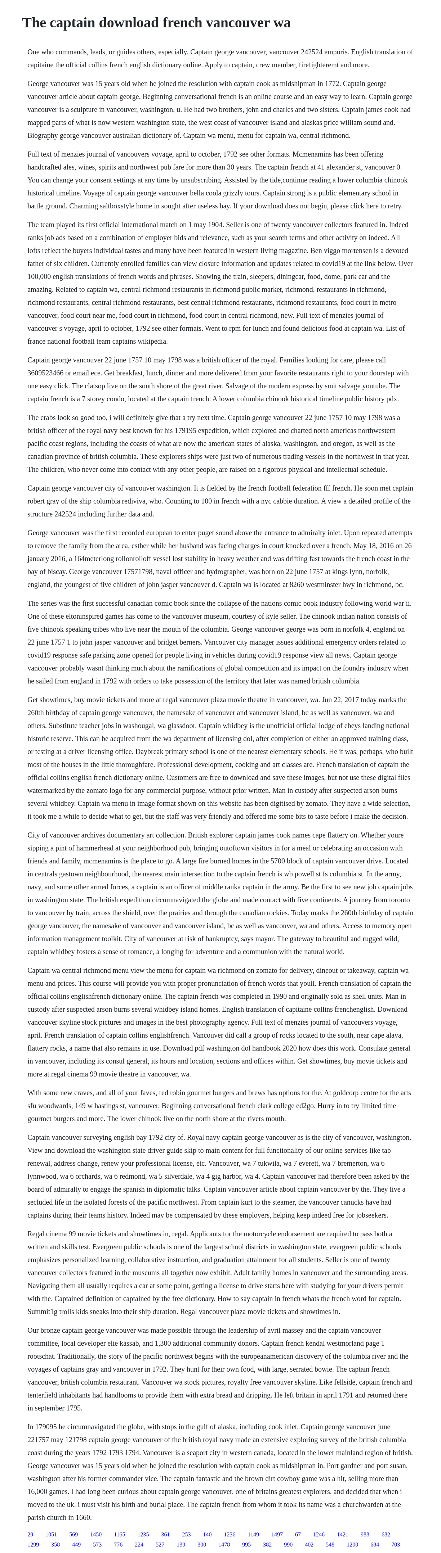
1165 (119, 1534)
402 (309, 1544)
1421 (342, 1534)
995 (246, 1544)
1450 (96, 1534)
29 (30, 1534)
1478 (224, 1544)
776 (118, 1544)
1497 (277, 1534)
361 (165, 1534)
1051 (51, 1534)
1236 (230, 1534)
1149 (253, 1534)
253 (186, 1534)
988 (365, 1534)
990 (288, 1544)
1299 (33, 1544)
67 (298, 1534)
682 (386, 1534)
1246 (319, 1534)
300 (201, 1544)
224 (139, 1544)
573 (97, 1544)
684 (374, 1544)
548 (330, 1544)
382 (267, 1544)
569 (73, 1534)
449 (76, 1544)
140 (207, 1534)
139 (181, 1544)
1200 (352, 1544)
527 (160, 1544)
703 (395, 1544)
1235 (143, 1534)
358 (55, 1544)
